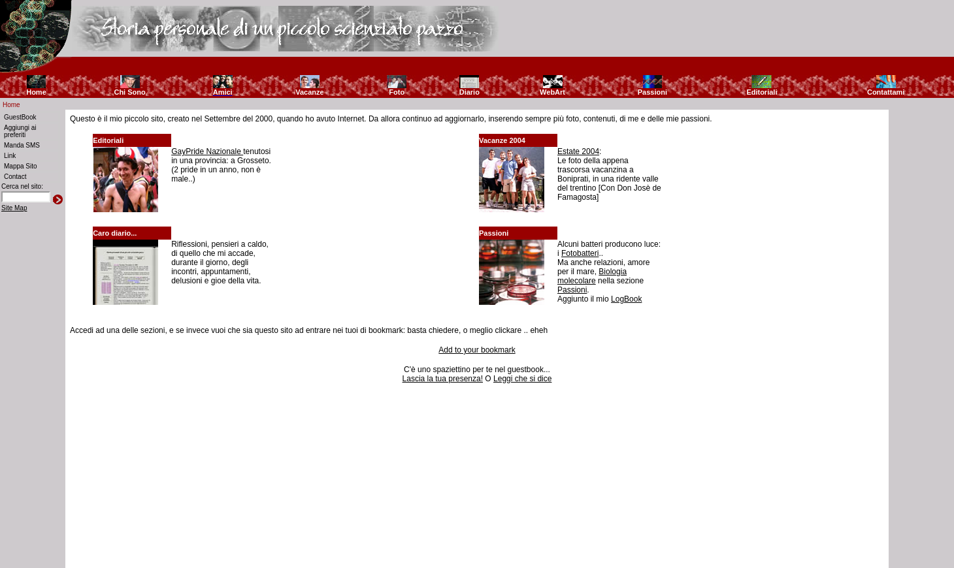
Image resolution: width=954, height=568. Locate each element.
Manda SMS (22, 145)
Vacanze (309, 92)
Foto (396, 92)
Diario (469, 92)
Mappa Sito (20, 166)
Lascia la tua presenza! (443, 378)
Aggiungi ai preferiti (20, 131)
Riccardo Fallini (494, 564)
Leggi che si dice (522, 378)
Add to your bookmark (476, 350)
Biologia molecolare (592, 276)
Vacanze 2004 (502, 140)
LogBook (626, 299)
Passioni (652, 92)
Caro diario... (115, 233)
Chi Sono (129, 92)
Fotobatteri (580, 253)
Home (36, 92)
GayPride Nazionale (207, 151)
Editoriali (761, 92)
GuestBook (20, 117)
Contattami (885, 92)
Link (10, 155)
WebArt (552, 92)
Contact (15, 176)
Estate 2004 (578, 151)
